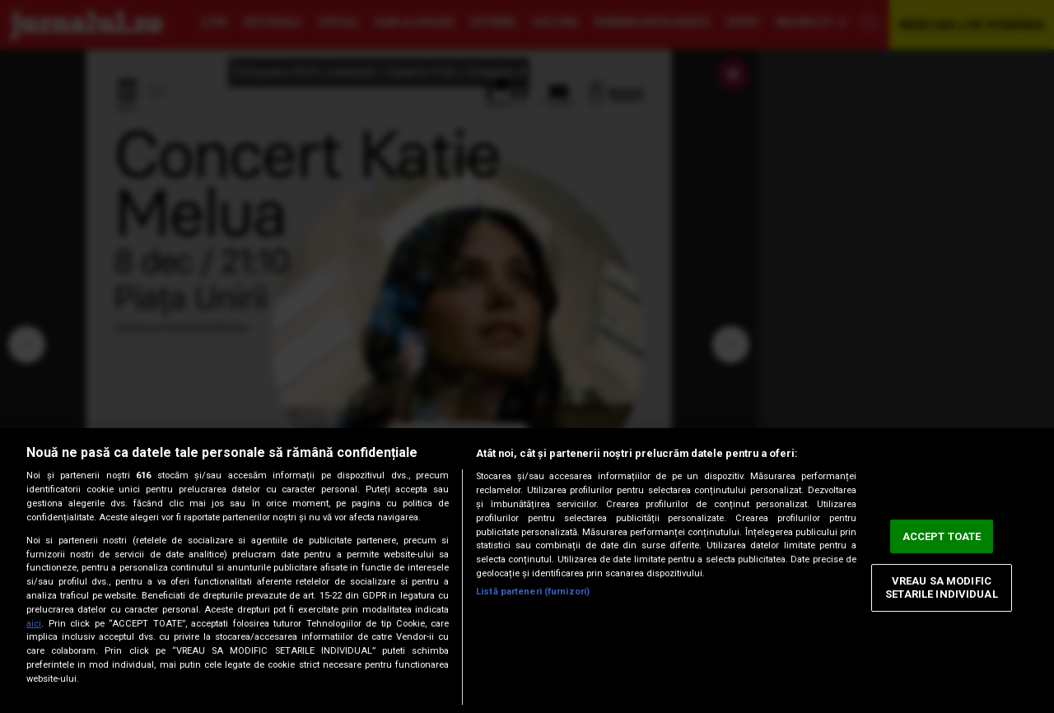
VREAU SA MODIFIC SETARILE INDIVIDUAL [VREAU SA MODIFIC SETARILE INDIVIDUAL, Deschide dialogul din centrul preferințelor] (941, 588)
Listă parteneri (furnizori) (533, 591)
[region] (527, 570)
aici (33, 623)
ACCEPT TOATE (942, 536)
